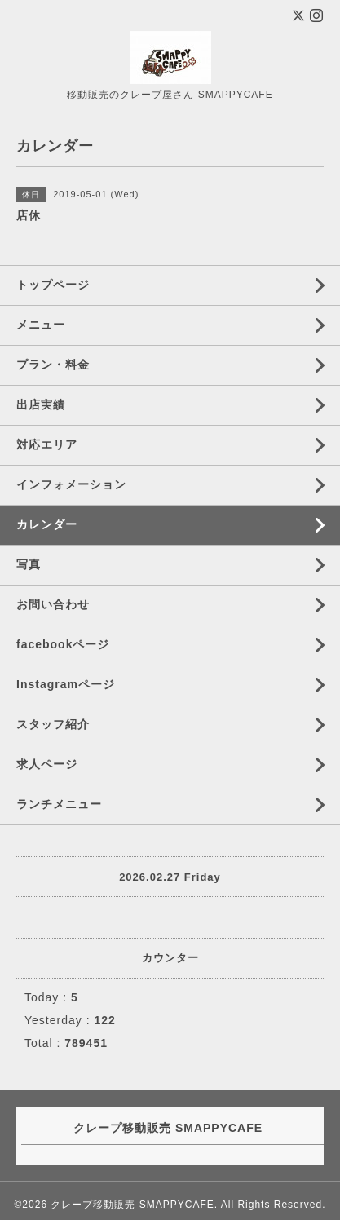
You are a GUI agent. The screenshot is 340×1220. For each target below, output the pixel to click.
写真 (28, 564)
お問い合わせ (53, 604)
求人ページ (46, 764)
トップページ (53, 284)
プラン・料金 (53, 364)
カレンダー (46, 524)
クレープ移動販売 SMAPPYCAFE (132, 1204)
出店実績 (40, 404)
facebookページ (62, 644)
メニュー (40, 324)
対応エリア (46, 444)
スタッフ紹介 (53, 724)
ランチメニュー (59, 804)
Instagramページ (65, 684)
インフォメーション (71, 484)
